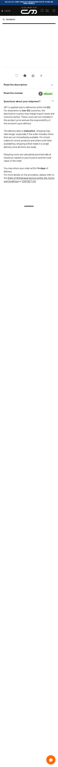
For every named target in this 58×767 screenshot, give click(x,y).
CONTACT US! (29, 181)
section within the (28, 177)
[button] (29, 102)
